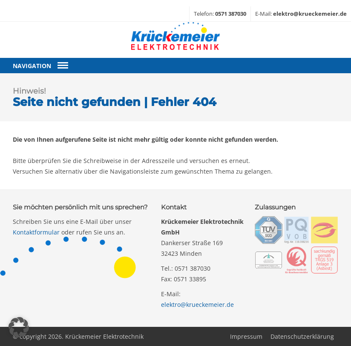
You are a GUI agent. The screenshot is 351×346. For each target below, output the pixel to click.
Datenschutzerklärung (302, 336)
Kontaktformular (36, 232)
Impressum (246, 336)
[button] (18, 327)
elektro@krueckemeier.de (197, 304)
